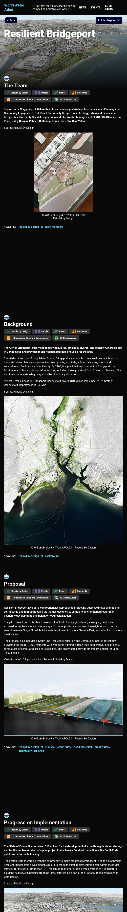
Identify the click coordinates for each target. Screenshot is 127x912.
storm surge (64, 747)
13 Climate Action (65, 99)
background (52, 556)
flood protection (83, 747)
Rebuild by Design (17, 92)
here (40, 659)
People (41, 92)
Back (12, 20)
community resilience (31, 750)
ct (42, 226)
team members (54, 226)
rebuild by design (29, 226)
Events (96, 7)
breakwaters (102, 747)
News (82, 7)
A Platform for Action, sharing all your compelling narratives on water (54, 7)
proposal (50, 747)
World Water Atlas (14, 7)
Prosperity (79, 92)
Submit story (110, 7)
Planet (59, 92)
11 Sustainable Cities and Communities (27, 99)
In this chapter (106, 20)
